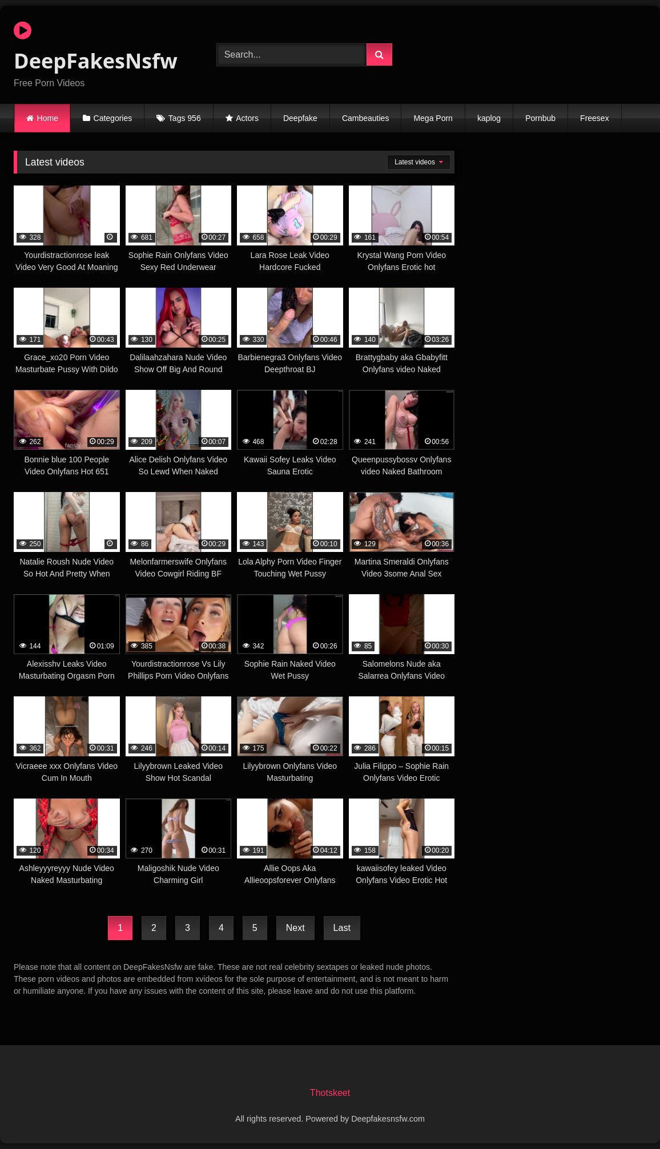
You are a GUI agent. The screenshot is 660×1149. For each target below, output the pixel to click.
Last (342, 928)
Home (47, 118)
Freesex (594, 118)
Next (295, 928)
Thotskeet (330, 1093)
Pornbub (540, 118)
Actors (247, 118)
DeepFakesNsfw (96, 47)
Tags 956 (184, 118)
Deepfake (300, 118)
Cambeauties (365, 118)
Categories (113, 118)
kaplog (489, 118)
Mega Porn (432, 118)
